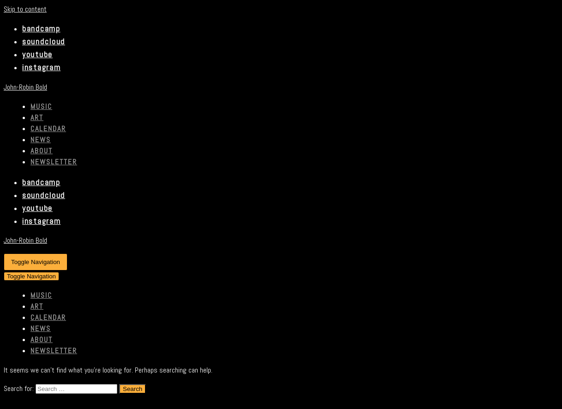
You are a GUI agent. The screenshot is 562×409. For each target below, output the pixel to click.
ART (36, 117)
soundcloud (43, 41)
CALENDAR (48, 128)
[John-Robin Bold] (281, 87)
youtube (37, 54)
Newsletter (53, 162)
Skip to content (25, 9)
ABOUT (41, 151)
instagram (41, 67)
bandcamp (41, 29)
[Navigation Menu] (35, 262)
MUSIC (41, 106)
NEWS (40, 139)
